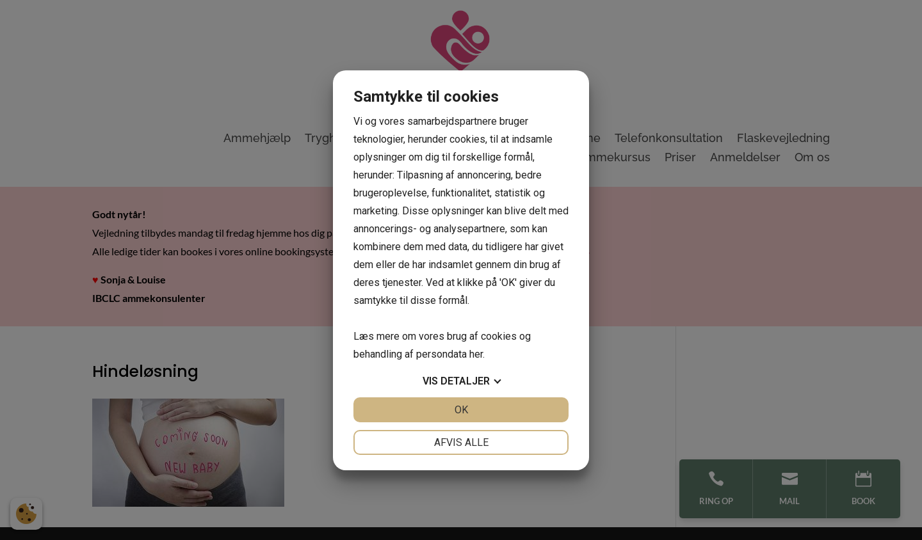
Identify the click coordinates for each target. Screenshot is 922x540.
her (476, 354)
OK (461, 410)
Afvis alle (461, 442)
